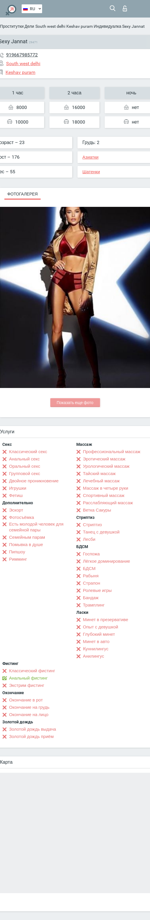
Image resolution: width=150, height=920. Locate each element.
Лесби (89, 539)
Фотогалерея (22, 194)
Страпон (91, 583)
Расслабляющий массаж (108, 502)
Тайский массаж (99, 473)
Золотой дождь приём (31, 736)
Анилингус (93, 656)
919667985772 (22, 55)
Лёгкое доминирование (106, 561)
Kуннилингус (95, 649)
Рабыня (91, 575)
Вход (125, 8)
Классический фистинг (32, 670)
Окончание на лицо (29, 714)
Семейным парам (27, 537)
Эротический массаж (104, 459)
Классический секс (28, 451)
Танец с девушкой (101, 532)
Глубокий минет (99, 634)
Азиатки (90, 157)
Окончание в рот (26, 700)
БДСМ (89, 568)
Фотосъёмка (21, 517)
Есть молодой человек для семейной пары (36, 527)
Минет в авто (96, 641)
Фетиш (16, 495)
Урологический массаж (106, 466)
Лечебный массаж (101, 481)
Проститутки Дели (17, 26)
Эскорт (16, 510)
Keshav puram (79, 26)
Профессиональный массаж (112, 451)
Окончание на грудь (29, 707)
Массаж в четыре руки (105, 488)
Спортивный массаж (104, 495)
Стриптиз (92, 524)
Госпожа (91, 554)
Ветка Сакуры (97, 510)
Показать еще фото (75, 402)
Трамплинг (94, 605)
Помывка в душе (26, 544)
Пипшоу (17, 552)
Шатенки (91, 171)
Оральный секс (24, 466)
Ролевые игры (97, 590)
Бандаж (91, 597)
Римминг (18, 559)
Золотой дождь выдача (32, 729)
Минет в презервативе (105, 619)
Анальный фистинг (28, 678)
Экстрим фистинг (26, 685)
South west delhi (50, 26)
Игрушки (17, 488)
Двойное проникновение (33, 481)
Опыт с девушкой (100, 627)
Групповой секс (24, 473)
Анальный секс (24, 459)
